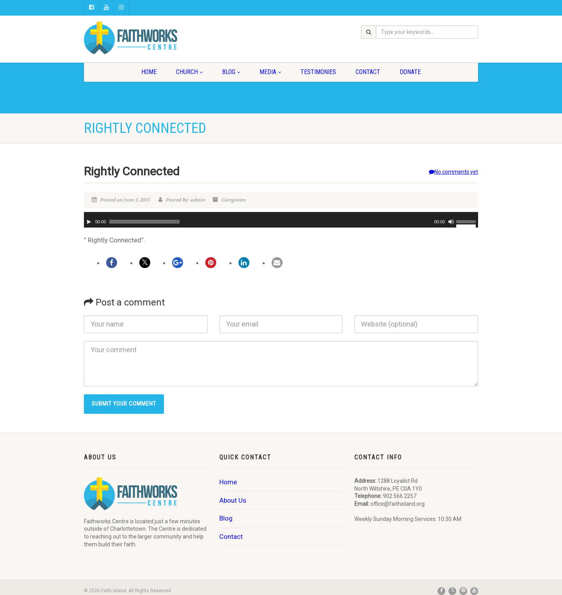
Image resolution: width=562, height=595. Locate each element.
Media (270, 72)
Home (149, 72)
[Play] (89, 222)
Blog (231, 72)
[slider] (144, 222)
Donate (410, 72)
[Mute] (451, 222)
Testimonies (318, 72)
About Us (232, 500)
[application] (281, 220)
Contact (368, 72)
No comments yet (453, 172)
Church (189, 72)
